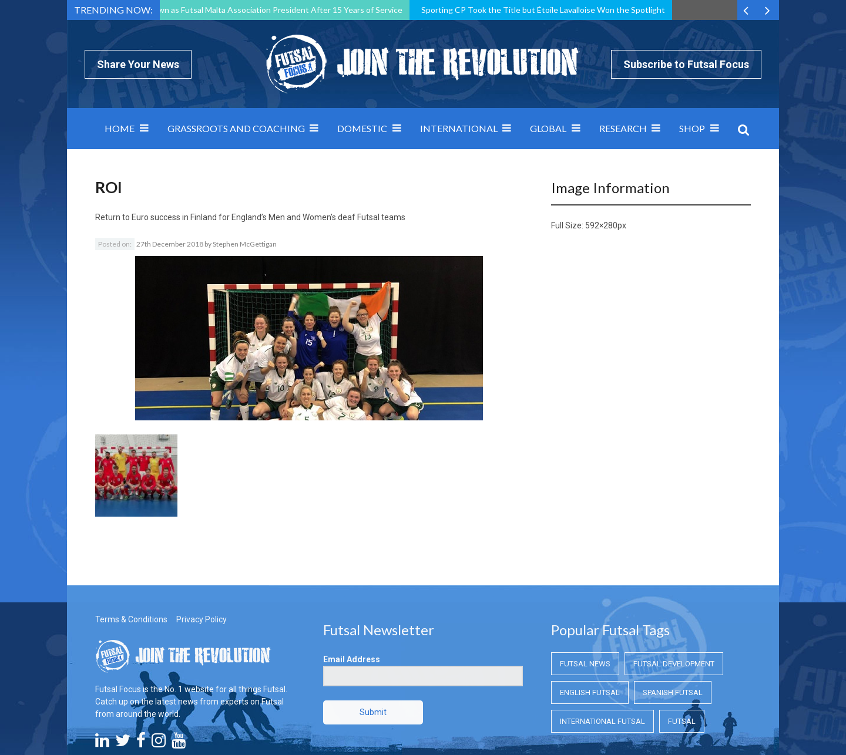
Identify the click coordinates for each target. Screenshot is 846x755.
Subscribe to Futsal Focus (686, 64)
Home (120, 128)
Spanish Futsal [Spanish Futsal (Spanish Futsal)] (673, 626)
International (459, 128)
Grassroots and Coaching (236, 128)
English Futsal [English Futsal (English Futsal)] (590, 626)
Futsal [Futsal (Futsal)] (682, 655)
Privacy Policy (201, 553)
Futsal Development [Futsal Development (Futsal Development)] (673, 598)
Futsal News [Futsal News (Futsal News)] (585, 598)
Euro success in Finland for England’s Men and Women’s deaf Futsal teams (268, 217)
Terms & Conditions (131, 553)
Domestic (362, 128)
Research (623, 128)
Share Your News (138, 64)
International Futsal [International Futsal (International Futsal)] (602, 655)
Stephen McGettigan (245, 244)
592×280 (601, 225)
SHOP (692, 128)
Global (548, 128)
